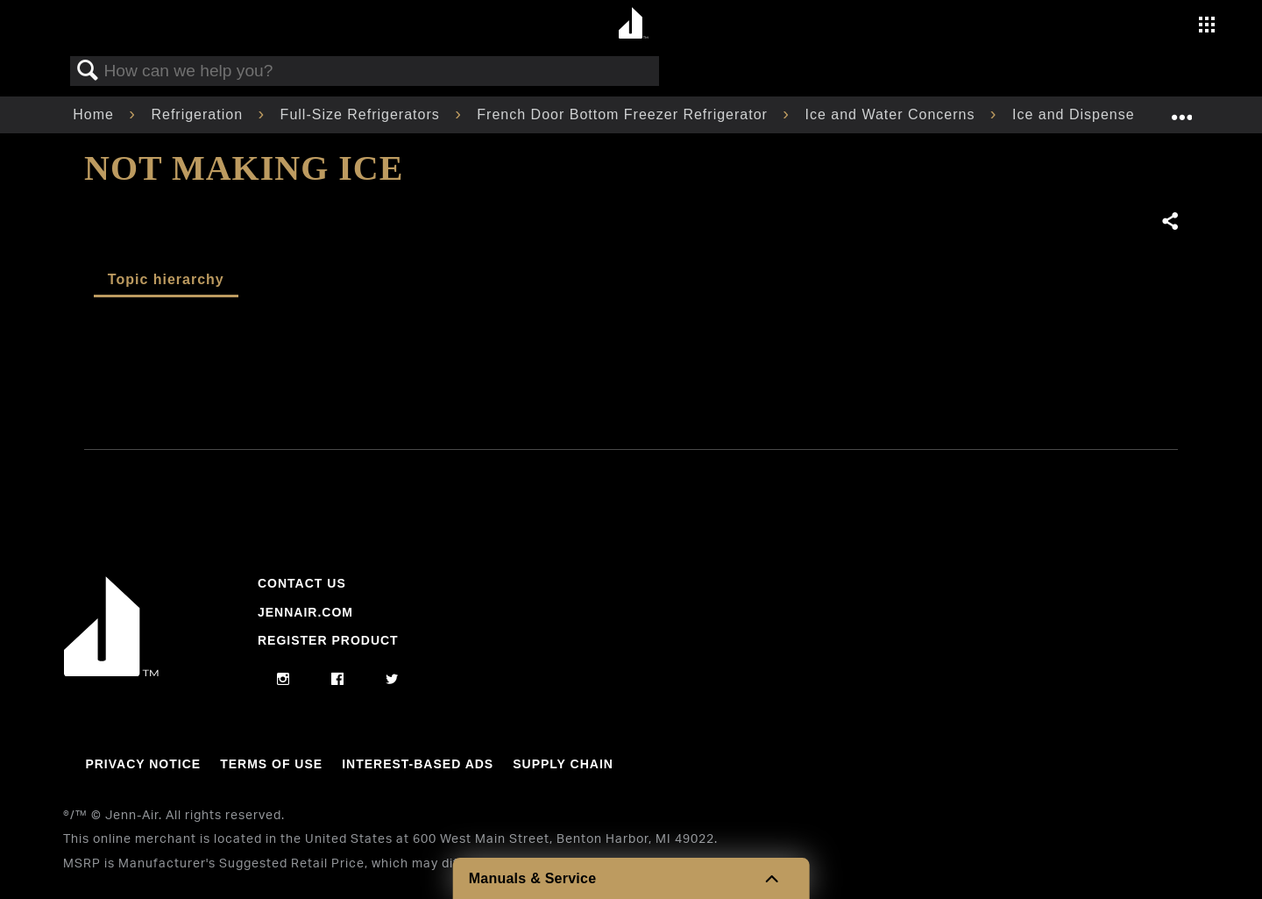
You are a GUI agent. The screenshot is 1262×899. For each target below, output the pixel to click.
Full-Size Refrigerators (362, 114)
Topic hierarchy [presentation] (166, 279)
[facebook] (338, 679)
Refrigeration (199, 114)
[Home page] (633, 24)
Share (1169, 221)
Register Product (328, 640)
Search (87, 71)
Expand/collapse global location (1181, 109)
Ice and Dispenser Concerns (1114, 114)
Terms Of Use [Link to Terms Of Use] (271, 764)
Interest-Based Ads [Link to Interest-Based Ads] (417, 764)
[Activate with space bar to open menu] (1207, 27)
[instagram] (283, 679)
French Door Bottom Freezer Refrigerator (624, 114)
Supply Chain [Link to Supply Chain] (563, 764)
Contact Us (302, 583)
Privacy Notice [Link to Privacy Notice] (143, 764)
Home (95, 114)
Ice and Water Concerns (892, 114)
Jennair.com (305, 612)
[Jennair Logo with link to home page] (111, 671)
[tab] (166, 280)
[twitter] (392, 679)
